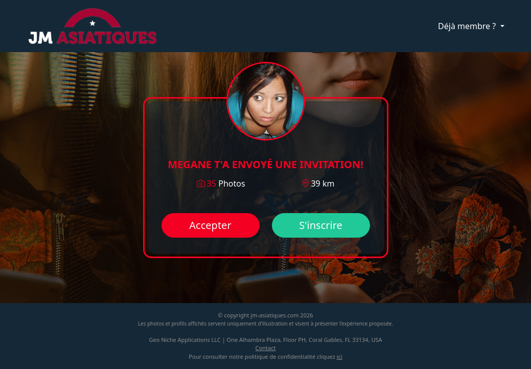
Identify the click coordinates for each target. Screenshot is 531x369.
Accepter (210, 225)
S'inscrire (320, 225)
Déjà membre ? (468, 26)
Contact (266, 348)
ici (339, 356)
